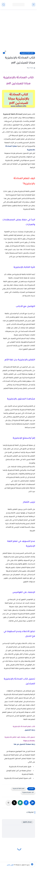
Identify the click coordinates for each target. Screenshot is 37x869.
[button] (26, 802)
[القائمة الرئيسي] (33, 4)
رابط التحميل (30, 730)
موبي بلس (10, 865)
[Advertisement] (18, 31)
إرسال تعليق (27, 822)
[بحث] (3, 4)
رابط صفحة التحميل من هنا (24, 744)
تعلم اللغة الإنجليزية (27, 53)
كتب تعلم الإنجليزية (28, 792)
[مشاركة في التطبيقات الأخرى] (8, 802)
